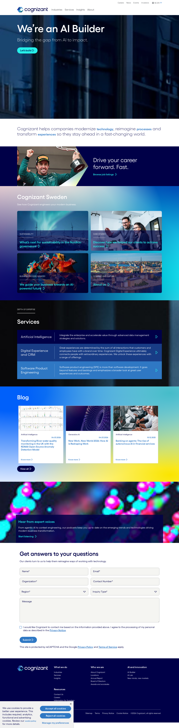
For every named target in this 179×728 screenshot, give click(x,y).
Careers (121, 3)
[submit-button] (28, 645)
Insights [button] (80, 9)
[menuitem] (120, 3)
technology (108, 128)
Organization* (29, 586)
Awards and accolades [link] (100, 689)
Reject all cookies (55, 715)
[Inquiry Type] (125, 597)
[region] (37, 714)
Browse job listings (103, 179)
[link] (32, 9)
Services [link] (57, 680)
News (128, 3)
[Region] (54, 597)
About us (100, 289)
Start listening (25, 541)
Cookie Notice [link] (122, 719)
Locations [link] (95, 680)
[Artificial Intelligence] (156, 342)
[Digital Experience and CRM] (156, 358)
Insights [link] (57, 683)
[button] (156, 3)
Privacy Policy (85, 652)
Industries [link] (58, 677)
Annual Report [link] (96, 683)
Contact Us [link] (58, 700)
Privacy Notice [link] (108, 719)
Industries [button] (56, 9)
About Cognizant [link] (98, 677)
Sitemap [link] (88, 719)
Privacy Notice (58, 635)
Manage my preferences (55, 723)
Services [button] (69, 9)
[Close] (70, 704)
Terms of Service (108, 652)
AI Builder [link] (131, 677)
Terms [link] (97, 719)
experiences (102, 133)
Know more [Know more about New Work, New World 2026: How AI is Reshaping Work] (73, 465)
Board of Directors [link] (98, 686)
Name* (26, 576)
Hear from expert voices (36, 527)
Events (136, 3)
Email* (96, 576)
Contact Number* (103, 586)
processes (48, 133)
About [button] (90, 9)
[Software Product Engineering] (156, 375)
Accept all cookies (55, 708)
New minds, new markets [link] (138, 683)
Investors (145, 3)
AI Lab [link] (130, 680)
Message (27, 606)
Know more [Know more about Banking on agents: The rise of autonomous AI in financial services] (120, 465)
